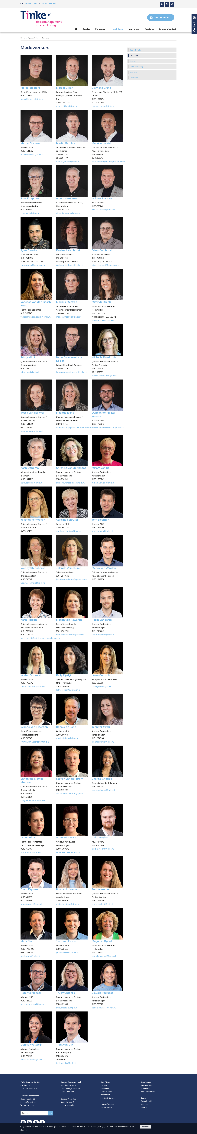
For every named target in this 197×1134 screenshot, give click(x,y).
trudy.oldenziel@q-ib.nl (66, 1008)
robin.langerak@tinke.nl (103, 634)
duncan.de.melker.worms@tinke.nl (108, 427)
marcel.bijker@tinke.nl (66, 106)
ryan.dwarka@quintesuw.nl (33, 265)
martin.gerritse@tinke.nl (67, 161)
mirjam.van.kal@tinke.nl (103, 483)
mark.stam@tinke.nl (30, 956)
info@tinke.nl (30, 3)
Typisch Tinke (33, 38)
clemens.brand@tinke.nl (103, 106)
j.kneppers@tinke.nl (30, 213)
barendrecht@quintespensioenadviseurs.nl (111, 161)
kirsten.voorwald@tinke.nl (33, 686)
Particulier (105, 1088)
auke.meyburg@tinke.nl (103, 849)
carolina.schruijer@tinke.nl (68, 531)
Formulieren (145, 1088)
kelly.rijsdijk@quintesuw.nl (68, 690)
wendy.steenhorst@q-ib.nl (33, 583)
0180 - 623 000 (49, 3)
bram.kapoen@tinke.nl (31, 904)
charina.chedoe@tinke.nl (103, 790)
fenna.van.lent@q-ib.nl (102, 904)
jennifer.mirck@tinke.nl (103, 742)
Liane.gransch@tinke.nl (103, 686)
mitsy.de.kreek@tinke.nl (103, 320)
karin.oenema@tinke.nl (31, 483)
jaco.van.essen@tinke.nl (67, 952)
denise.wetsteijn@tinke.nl (33, 1059)
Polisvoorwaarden (148, 1091)
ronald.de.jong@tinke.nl (67, 738)
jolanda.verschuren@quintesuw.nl (71, 579)
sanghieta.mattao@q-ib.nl (33, 800)
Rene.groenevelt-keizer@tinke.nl (71, 372)
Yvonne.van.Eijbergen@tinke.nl (35, 742)
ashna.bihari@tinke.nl (31, 852)
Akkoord (145, 1127)
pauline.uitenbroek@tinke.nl (69, 265)
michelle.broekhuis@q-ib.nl (104, 375)
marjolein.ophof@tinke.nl (104, 956)
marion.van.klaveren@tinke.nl (70, 634)
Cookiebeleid (146, 1101)
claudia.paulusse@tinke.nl (104, 1008)
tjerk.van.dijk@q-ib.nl (66, 1063)
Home (23, 38)
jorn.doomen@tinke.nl (102, 531)
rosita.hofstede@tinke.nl (67, 904)
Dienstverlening (147, 1085)
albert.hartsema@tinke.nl (68, 213)
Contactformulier (108, 1104)
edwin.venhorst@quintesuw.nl (105, 265)
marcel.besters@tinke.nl (32, 99)
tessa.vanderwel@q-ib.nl (32, 431)
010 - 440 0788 (68, 1091)
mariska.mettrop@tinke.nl (68, 317)
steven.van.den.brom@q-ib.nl (69, 793)
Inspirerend (105, 1095)
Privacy (144, 1107)
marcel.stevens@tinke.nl (32, 154)
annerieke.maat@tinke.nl (68, 852)
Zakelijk (104, 1085)
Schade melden (107, 1107)
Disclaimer (145, 1104)
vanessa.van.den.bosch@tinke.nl (35, 317)
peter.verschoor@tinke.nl (32, 1004)
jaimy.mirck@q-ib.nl (30, 372)
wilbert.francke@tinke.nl (103, 210)
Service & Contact (108, 1098)
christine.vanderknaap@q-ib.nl (70, 483)
